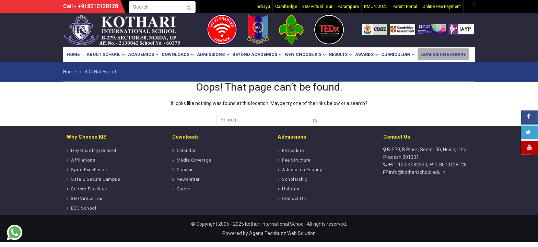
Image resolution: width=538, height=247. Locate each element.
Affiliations (83, 160)
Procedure (293, 150)
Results (338, 54)
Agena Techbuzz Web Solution (282, 233)
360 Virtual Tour (87, 198)
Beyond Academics (254, 54)
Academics (141, 54)
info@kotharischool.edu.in (416, 172)
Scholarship (295, 179)
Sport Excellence (89, 169)
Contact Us (294, 198)
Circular (185, 169)
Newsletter (188, 179)
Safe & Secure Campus (95, 179)
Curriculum (395, 54)
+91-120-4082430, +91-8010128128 (427, 164)
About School (103, 54)
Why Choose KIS (303, 54)
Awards (364, 54)
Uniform (291, 188)
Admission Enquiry (443, 54)
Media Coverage (194, 160)
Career (183, 188)
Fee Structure (296, 160)
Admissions (211, 54)
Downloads (175, 54)
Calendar (186, 150)
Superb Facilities (89, 188)
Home (73, 54)
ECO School (83, 208)
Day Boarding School (93, 150)
